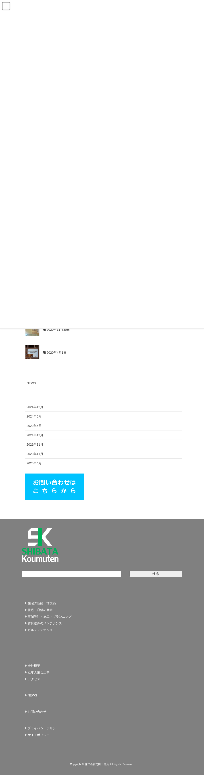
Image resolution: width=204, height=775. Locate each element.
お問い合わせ (37, 711)
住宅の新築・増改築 (42, 603)
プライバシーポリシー (43, 728)
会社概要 (34, 665)
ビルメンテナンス (40, 630)
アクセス (34, 679)
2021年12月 (35, 435)
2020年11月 (35, 454)
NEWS (31, 383)
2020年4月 (34, 463)
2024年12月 (35, 407)
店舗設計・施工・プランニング (49, 616)
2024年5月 (34, 416)
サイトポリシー (39, 735)
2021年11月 (35, 444)
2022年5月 (34, 426)
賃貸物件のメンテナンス (45, 623)
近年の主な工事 (39, 672)
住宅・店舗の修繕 (40, 610)
